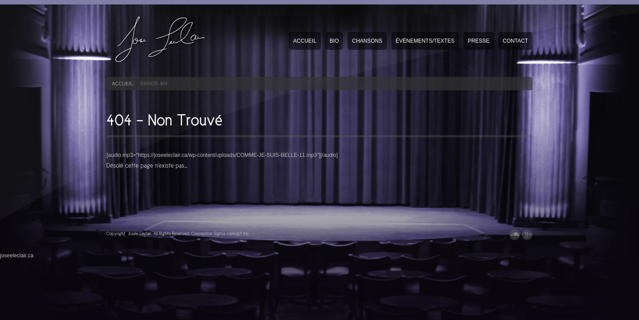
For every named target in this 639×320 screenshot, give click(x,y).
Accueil (304, 41)
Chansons (367, 41)
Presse (478, 41)
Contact (515, 41)
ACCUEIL (122, 83)
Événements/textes (425, 41)
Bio (334, 41)
